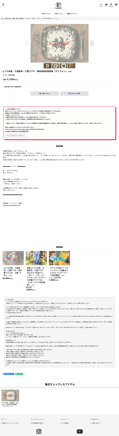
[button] (3, 5)
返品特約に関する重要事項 (12, 87)
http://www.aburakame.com (11, 205)
